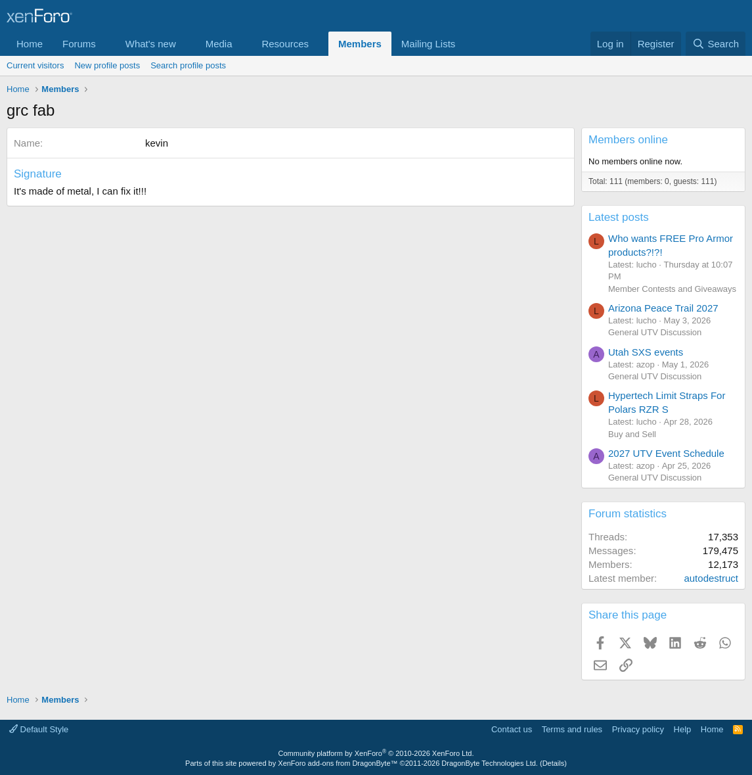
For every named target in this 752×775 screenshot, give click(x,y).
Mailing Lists (428, 43)
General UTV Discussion (654, 332)
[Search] (715, 44)
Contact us (511, 729)
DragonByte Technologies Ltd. (489, 763)
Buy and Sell (632, 434)
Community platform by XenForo (376, 753)
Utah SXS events (645, 352)
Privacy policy (638, 729)
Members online (628, 139)
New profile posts (107, 65)
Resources (285, 43)
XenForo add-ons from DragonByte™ (337, 763)
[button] (106, 44)
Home (29, 43)
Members (360, 43)
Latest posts (618, 217)
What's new (150, 43)
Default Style (38, 729)
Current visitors (35, 65)
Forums (79, 43)
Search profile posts (188, 65)
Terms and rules (572, 729)
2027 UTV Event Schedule (666, 453)
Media (219, 43)
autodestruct (711, 578)
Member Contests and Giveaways (672, 289)
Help (683, 729)
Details (553, 763)
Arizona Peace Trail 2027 (663, 308)
